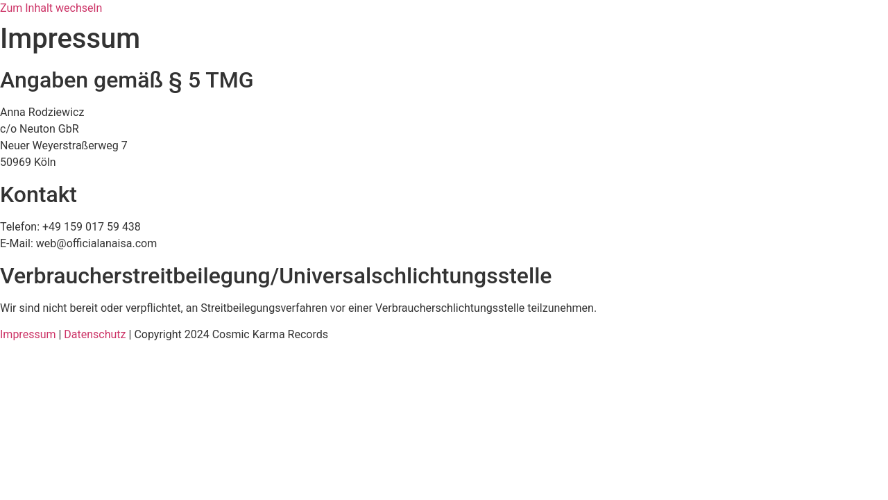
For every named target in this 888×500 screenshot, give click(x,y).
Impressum (28, 334)
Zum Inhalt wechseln (51, 8)
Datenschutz (95, 334)
